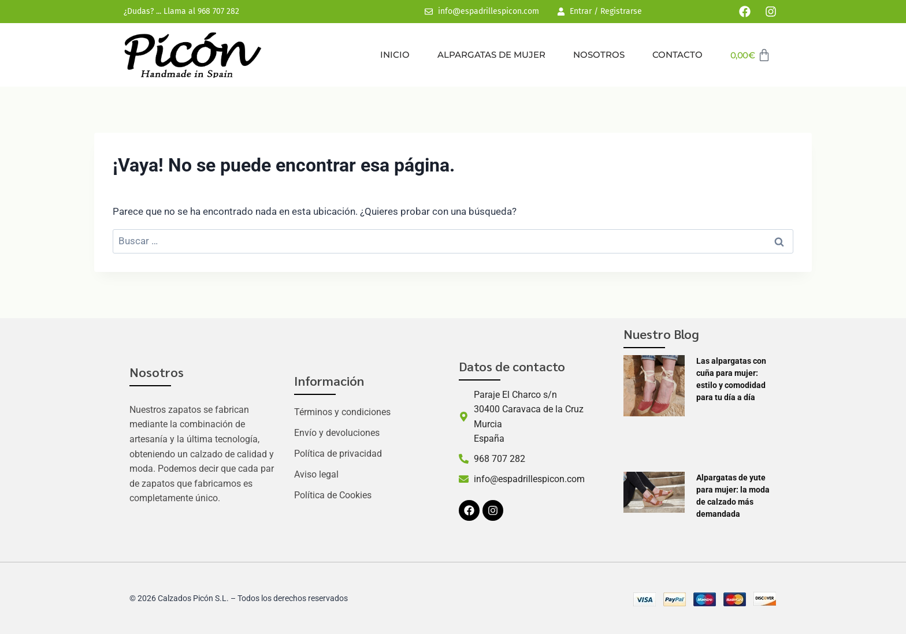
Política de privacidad (338, 453)
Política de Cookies (333, 495)
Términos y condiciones (342, 411)
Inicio (395, 54)
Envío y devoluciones (337, 432)
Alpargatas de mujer (491, 54)
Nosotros (599, 54)
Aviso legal (316, 474)
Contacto (677, 54)
